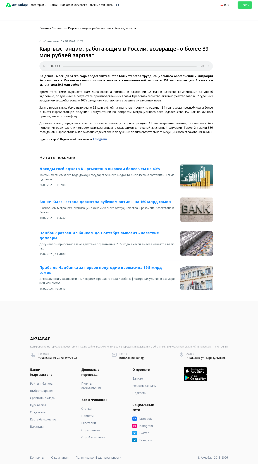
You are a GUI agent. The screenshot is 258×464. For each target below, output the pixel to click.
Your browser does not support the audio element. (126, 66)
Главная (45, 28)
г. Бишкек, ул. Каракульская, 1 (207, 358)
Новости (59, 28)
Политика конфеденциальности (98, 458)
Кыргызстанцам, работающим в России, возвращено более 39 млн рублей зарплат (127, 28)
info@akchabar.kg (131, 358)
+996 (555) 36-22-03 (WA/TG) (57, 358)
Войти (244, 5)
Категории (38, 5)
